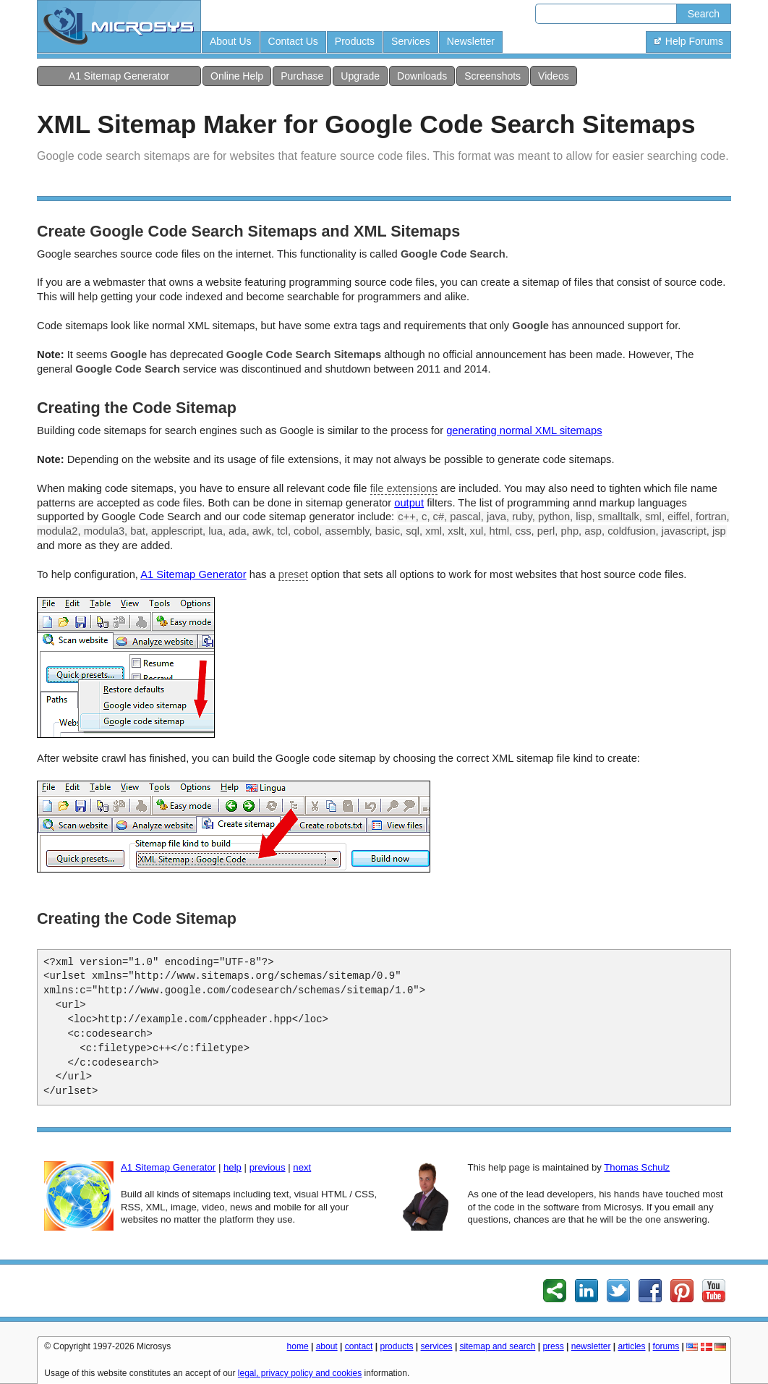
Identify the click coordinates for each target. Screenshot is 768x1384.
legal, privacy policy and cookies (300, 1373)
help (232, 1167)
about (327, 1346)
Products (355, 41)
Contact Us (293, 41)
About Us (231, 41)
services (437, 1346)
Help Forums (688, 41)
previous (267, 1167)
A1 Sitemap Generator (119, 76)
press (552, 1346)
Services (410, 41)
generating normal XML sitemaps (524, 430)
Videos (553, 76)
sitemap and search (498, 1346)
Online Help (236, 76)
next (302, 1167)
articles (632, 1346)
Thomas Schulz (637, 1167)
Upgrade (360, 76)
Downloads (422, 76)
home (298, 1346)
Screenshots (492, 76)
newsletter (591, 1346)
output (409, 503)
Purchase (302, 76)
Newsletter (471, 41)
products (396, 1346)
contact (359, 1346)
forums (666, 1346)
